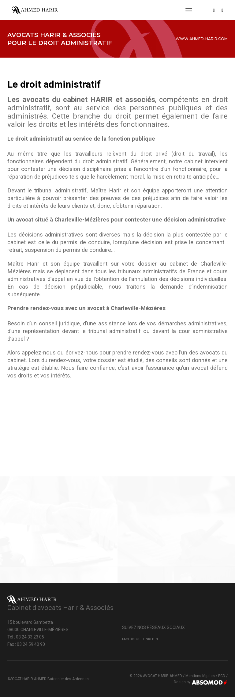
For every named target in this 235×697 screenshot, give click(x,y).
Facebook (130, 639)
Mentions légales (200, 676)
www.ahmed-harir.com (202, 38)
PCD (221, 676)
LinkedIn (150, 639)
